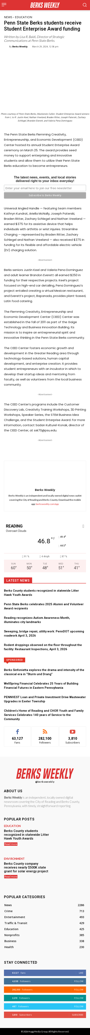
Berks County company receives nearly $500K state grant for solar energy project (26, 867)
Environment (14, 858)
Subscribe (77, 1014)
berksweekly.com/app (47, 504)
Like (81, 972)
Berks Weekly (20, 46)
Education (23, 17)
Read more (11, 844)
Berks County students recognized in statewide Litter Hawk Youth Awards (26, 834)
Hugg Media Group (38, 1031)
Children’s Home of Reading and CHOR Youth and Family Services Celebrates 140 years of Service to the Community (43, 715)
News (8, 17)
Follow (78, 981)
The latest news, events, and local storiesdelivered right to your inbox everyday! (45, 179)
